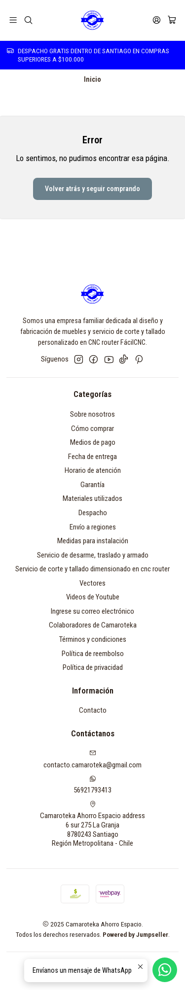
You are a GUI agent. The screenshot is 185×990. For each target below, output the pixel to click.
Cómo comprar (92, 428)
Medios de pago (92, 442)
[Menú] (13, 20)
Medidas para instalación (92, 540)
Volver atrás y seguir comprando (92, 189)
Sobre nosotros (92, 414)
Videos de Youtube (92, 597)
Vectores (92, 583)
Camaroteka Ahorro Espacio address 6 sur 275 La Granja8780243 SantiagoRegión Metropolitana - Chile (92, 824)
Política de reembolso (93, 653)
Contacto (93, 710)
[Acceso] (156, 20)
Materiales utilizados (92, 498)
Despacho (92, 512)
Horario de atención (93, 470)
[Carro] (172, 20)
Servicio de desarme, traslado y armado (92, 555)
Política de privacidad (93, 667)
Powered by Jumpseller (135, 934)
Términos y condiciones (92, 639)
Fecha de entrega (92, 456)
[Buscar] (29, 20)
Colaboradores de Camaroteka (93, 625)
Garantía (92, 484)
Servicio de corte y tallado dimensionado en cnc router (92, 568)
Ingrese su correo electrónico (92, 611)
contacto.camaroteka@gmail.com (92, 759)
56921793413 (92, 784)
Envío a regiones (93, 527)
